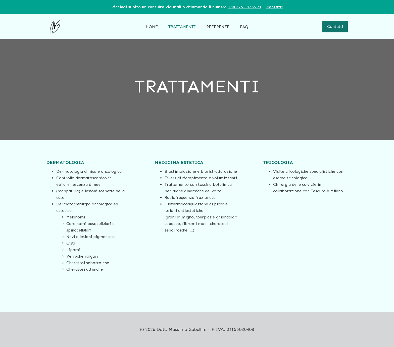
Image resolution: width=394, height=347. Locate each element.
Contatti (335, 26)
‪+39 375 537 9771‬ (244, 7)
